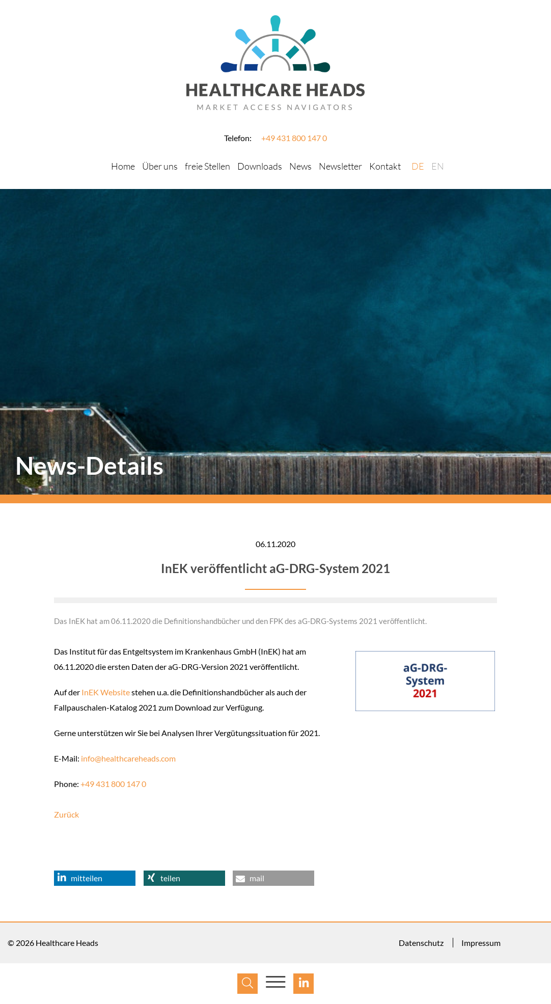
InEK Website (105, 692)
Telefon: (238, 138)
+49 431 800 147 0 (294, 138)
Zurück (66, 814)
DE (417, 166)
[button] (94, 878)
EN (437, 166)
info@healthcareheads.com (128, 758)
